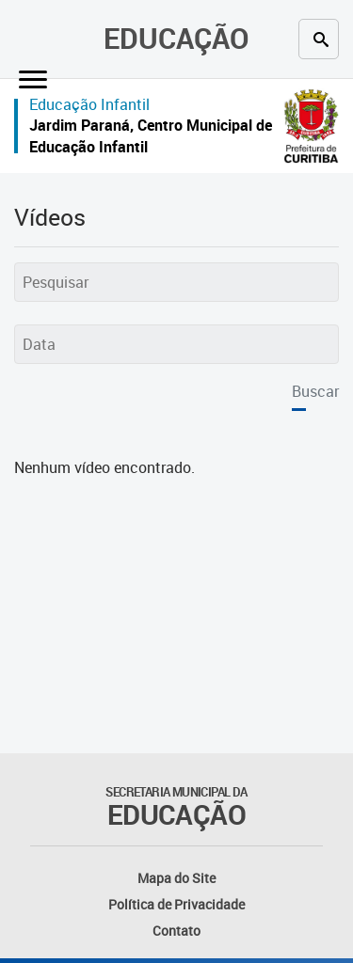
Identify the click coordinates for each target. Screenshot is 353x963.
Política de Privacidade (176, 904)
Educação (176, 38)
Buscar (315, 391)
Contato (176, 930)
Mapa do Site (176, 878)
